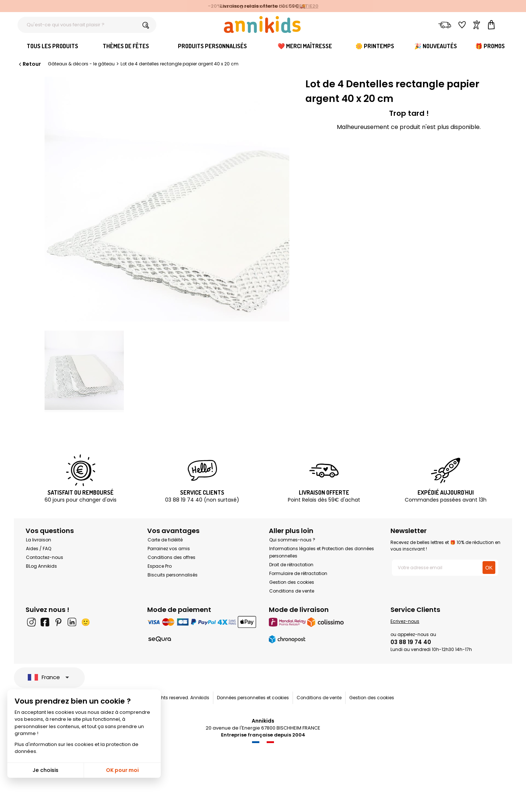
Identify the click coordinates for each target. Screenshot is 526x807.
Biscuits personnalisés (173, 575)
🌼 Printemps (374, 46)
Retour (29, 64)
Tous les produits (52, 46)
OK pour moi (122, 770)
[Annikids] (262, 24)
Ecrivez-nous (404, 621)
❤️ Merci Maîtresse (305, 46)
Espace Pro (160, 566)
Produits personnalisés (212, 46)
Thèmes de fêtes (126, 46)
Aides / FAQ (38, 548)
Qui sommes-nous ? (292, 540)
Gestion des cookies (291, 582)
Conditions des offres (171, 557)
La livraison (38, 540)
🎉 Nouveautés (435, 46)
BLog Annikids (41, 566)
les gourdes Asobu (255, 6)
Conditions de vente (291, 591)
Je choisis (45, 770)
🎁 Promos (490, 46)
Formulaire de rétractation (298, 573)
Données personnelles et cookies (253, 697)
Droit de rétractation (291, 565)
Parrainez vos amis (169, 548)
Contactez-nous (44, 557)
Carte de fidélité (165, 540)
